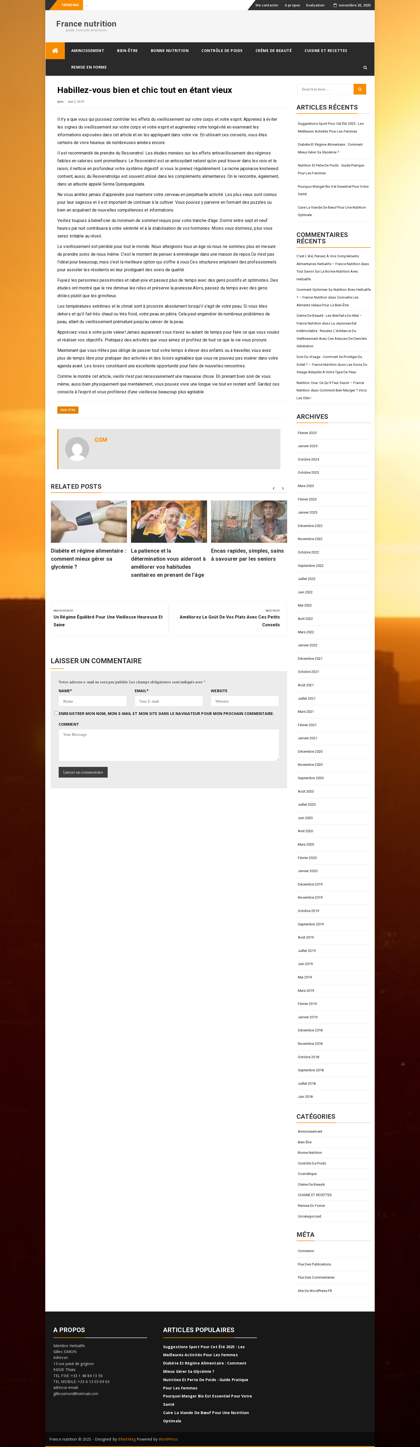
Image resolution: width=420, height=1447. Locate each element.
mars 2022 (306, 632)
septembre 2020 (311, 778)
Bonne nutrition (170, 50)
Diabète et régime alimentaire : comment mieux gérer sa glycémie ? (88, 559)
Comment (69, 724)
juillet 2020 (307, 804)
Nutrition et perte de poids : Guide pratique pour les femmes (331, 169)
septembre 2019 (311, 924)
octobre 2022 (308, 552)
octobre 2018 (308, 1057)
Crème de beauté (274, 50)
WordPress (168, 1439)
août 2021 (306, 685)
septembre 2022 (311, 566)
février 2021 (307, 725)
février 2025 (307, 433)
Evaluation (315, 5)
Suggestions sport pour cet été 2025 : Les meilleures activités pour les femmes (331, 127)
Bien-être (127, 50)
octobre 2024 (308, 459)
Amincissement (87, 50)
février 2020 (307, 858)
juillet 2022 (307, 579)
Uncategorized (309, 1216)
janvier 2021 (307, 738)
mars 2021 (306, 712)
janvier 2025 (307, 446)
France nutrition (86, 23)
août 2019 (306, 937)
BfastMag (127, 1439)
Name (65, 690)
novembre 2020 (310, 765)
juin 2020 (305, 818)
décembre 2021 (310, 659)
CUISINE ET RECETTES (326, 50)
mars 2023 (306, 486)
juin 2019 (305, 964)
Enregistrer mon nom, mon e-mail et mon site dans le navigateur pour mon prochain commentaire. (166, 713)
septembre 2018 (311, 1070)
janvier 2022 (307, 645)
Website (219, 690)
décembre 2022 (310, 526)
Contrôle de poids (222, 50)
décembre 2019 (310, 884)
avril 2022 (305, 619)
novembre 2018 (310, 1044)
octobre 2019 (308, 911)
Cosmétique (307, 1174)
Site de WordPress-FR (315, 1291)
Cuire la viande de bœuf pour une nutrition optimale (332, 211)
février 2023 (307, 499)
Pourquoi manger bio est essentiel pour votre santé (333, 190)
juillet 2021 (307, 698)
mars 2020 (306, 844)
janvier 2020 (307, 871)
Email (142, 690)
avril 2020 (305, 831)
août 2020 (306, 791)
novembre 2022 (310, 539)
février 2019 (307, 1004)
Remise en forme (89, 67)
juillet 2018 (307, 1084)
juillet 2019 (307, 951)
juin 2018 (305, 1097)
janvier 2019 (307, 1017)
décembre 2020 (310, 751)
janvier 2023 (307, 512)
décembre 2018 (310, 1030)
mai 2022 (305, 605)
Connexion (306, 1251)
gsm (60, 101)
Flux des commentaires (316, 1277)
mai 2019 (305, 977)
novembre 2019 (310, 897)
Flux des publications (314, 1264)
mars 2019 (306, 991)
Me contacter (267, 5)
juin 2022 (305, 592)
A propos (292, 5)
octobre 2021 (308, 672)
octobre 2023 (308, 472)
